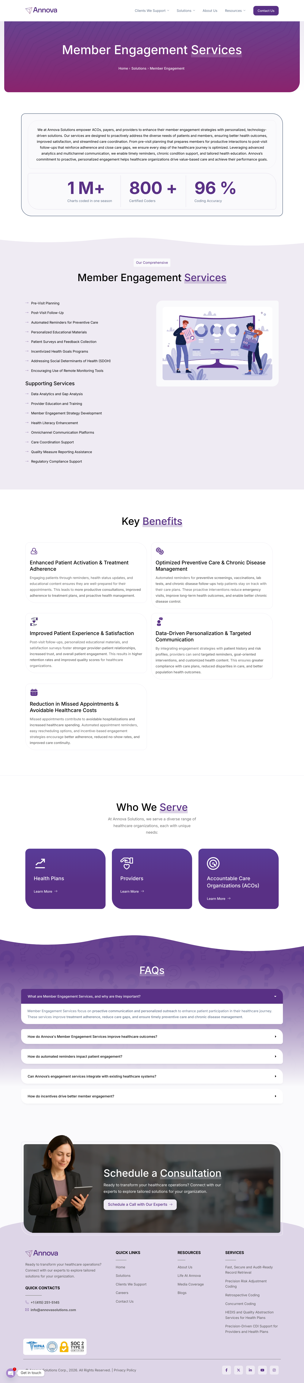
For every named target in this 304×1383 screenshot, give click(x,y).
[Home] (41, 10)
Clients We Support (152, 10)
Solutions (186, 10)
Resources (235, 10)
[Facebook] (226, 1370)
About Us (210, 10)
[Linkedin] (250, 1370)
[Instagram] (274, 1370)
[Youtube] (262, 1370)
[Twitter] (238, 1370)
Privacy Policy (125, 1370)
